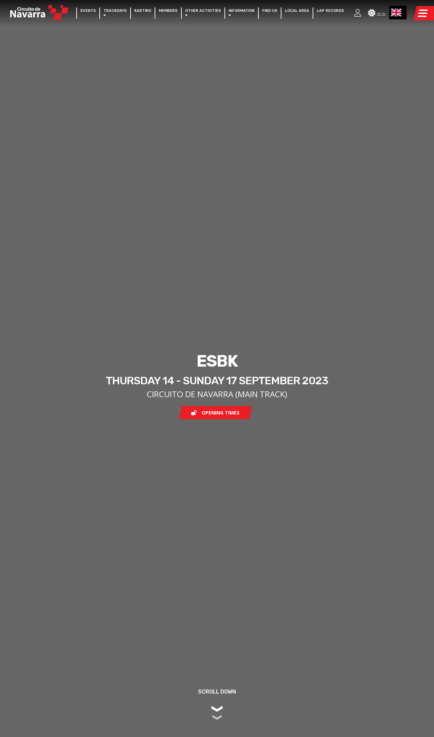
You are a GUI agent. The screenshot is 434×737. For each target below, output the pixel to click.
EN (396, 12)
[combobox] (398, 12)
